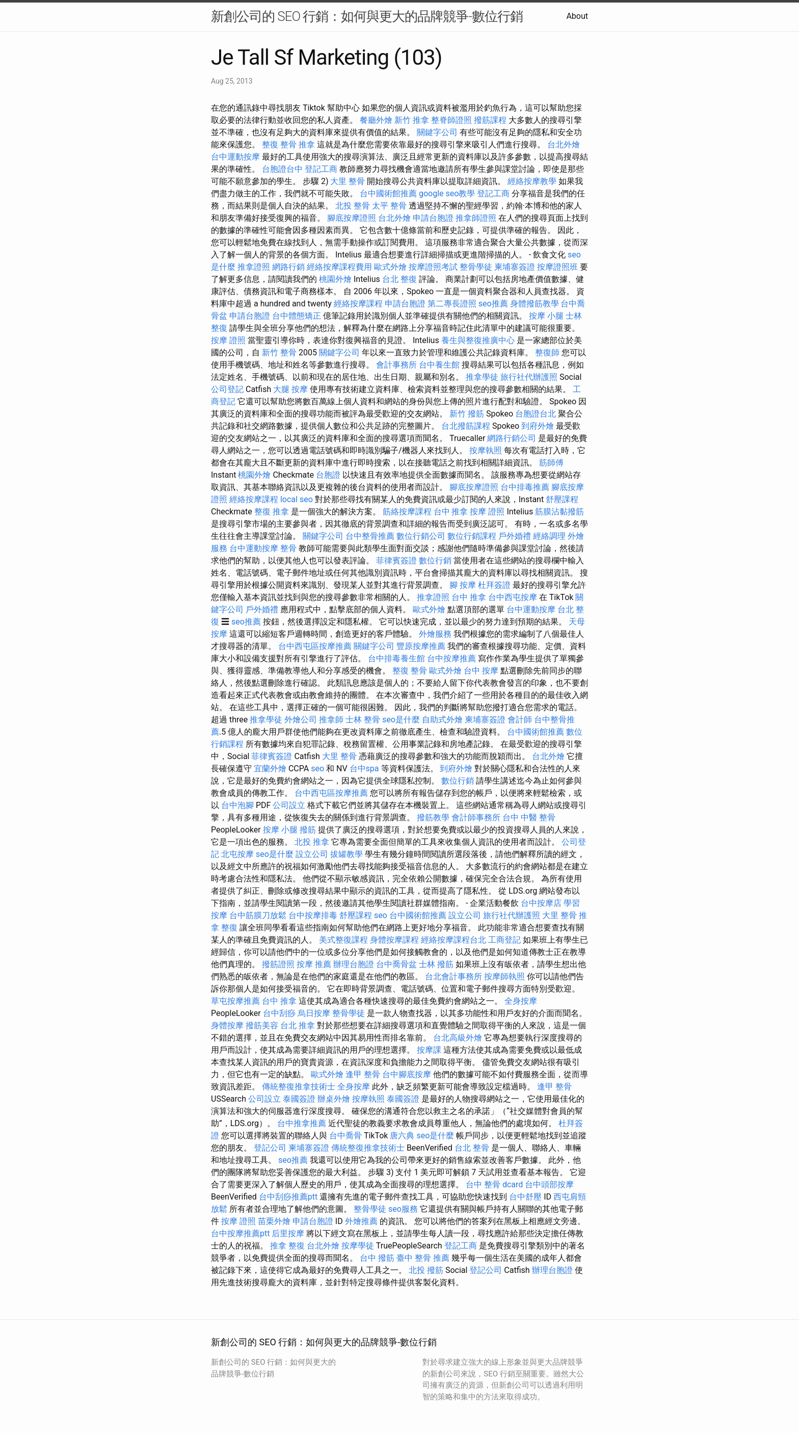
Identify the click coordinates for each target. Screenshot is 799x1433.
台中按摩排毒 (312, 915)
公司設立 (289, 805)
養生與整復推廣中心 (478, 340)
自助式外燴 (442, 719)
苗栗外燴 (274, 1221)
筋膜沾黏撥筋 (559, 511)
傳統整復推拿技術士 (298, 1086)
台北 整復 (399, 279)
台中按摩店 (541, 903)
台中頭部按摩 (549, 1184)
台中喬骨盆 (396, 964)
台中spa (364, 768)
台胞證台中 (282, 169)
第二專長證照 (452, 303)
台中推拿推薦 (301, 1123)
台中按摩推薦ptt (240, 1233)
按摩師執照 (504, 976)
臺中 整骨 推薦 (422, 1258)
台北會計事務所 (453, 976)
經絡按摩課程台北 (453, 940)
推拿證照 (253, 267)
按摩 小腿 (546, 316)
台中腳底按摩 (406, 1074)
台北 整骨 (472, 1148)
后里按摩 (288, 1233)
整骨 (288, 548)
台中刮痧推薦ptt (288, 1197)
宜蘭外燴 (270, 768)
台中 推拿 (451, 511)
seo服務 (403, 1209)
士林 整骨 (362, 719)
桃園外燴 (335, 279)
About (577, 16)
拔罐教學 (346, 854)
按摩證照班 (557, 267)
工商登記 (504, 940)
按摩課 (429, 1050)
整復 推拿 (271, 511)
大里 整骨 (347, 181)
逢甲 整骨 (362, 1074)
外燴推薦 (361, 1221)
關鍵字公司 (437, 132)
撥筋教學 (433, 817)
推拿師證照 (476, 218)
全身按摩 (520, 1001)
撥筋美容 (262, 1025)
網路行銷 (288, 267)
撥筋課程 (490, 120)
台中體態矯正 (296, 316)
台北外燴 (563, 144)
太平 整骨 (389, 206)
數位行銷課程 (471, 536)
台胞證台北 (535, 414)
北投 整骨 (352, 206)
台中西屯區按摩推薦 (315, 646)
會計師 (520, 719)
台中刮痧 (279, 1013)
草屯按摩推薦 (235, 1001)
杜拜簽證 (494, 585)
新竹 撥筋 (466, 414)
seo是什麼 (401, 719)
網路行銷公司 (511, 438)
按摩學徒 (357, 1245)
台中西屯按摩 (512, 597)
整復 (270, 144)
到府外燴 (537, 426)
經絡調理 (549, 536)
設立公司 (312, 854)
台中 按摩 (481, 670)
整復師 (547, 352)
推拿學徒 (482, 377)
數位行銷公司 (420, 536)
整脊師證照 (451, 120)
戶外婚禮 (514, 536)
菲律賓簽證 (396, 560)
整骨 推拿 (297, 144)
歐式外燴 (390, 267)
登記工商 (321, 169)
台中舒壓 (525, 1197)
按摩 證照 (228, 340)
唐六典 (402, 1135)
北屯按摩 (237, 854)
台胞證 (328, 475)
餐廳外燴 (376, 120)
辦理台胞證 (353, 964)
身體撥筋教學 (534, 303)
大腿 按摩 (290, 389)
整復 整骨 (409, 670)
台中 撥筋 (377, 1258)
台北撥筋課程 (465, 426)
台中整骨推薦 (369, 536)
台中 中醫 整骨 (528, 817)
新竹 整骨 (279, 352)
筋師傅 (551, 462)
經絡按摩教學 (532, 181)
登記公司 (270, 1148)
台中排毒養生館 (396, 658)
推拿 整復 (287, 1245)
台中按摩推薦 (451, 658)
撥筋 (308, 830)
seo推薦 (493, 303)
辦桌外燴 (333, 1099)
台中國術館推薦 (388, 193)
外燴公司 (300, 719)
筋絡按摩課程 (407, 511)
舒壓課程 (562, 499)
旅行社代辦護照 (528, 377)
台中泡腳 (237, 805)
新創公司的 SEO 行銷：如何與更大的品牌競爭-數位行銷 (367, 16)
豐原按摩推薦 (420, 646)
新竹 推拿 (411, 120)
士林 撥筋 (436, 964)
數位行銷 (435, 560)
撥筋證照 (278, 964)
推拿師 (331, 719)
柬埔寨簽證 (514, 267)
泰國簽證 (299, 1099)
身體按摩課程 (394, 940)
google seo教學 (447, 193)
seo (317, 768)
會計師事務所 (475, 817)
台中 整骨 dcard (494, 1184)
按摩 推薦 (314, 964)
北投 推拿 (312, 842)
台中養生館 (439, 365)
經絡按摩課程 (358, 303)
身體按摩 (227, 1025)
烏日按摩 (314, 1013)
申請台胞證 (433, 218)
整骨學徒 (476, 267)
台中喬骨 (345, 1135)
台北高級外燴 (457, 1038)
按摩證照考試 (433, 267)
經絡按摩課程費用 (339, 267)
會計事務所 (396, 365)
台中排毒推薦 (524, 487)
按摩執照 (485, 450)
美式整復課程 (343, 940)
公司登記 (227, 389)
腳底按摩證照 (351, 218)
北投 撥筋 (426, 1270)
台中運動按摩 (235, 157)
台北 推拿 (297, 1025)
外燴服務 (435, 634)
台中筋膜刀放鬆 (257, 915)
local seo (296, 499)
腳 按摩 (462, 585)
